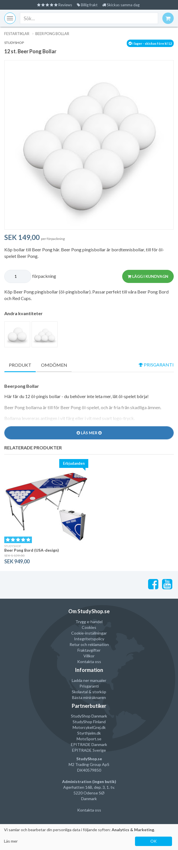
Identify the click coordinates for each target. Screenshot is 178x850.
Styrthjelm (86, 733)
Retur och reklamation (89, 644)
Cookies (89, 627)
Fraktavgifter (89, 650)
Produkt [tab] (20, 365)
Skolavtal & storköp (89, 691)
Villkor (89, 655)
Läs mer (11, 841)
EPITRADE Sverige (89, 750)
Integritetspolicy (89, 638)
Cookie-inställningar (89, 633)
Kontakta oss (89, 661)
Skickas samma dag (123, 4)
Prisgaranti (89, 685)
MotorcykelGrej (87, 727)
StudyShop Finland (89, 721)
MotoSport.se (89, 738)
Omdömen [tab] (54, 365)
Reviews (53, 4)
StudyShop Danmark (89, 716)
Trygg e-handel (89, 621)
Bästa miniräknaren (89, 697)
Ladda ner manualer (89, 680)
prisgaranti (156, 364)
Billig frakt (88, 4)
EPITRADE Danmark (89, 744)
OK (153, 841)
